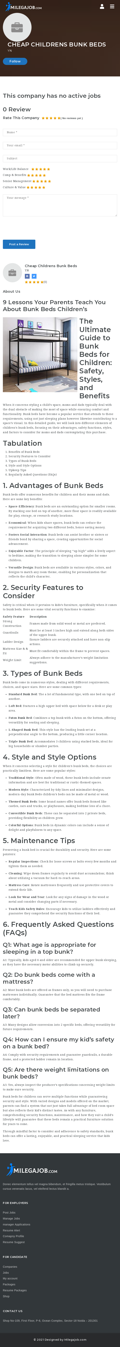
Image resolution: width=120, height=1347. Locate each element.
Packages (9, 1284)
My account (10, 1278)
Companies (10, 1266)
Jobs (6, 1272)
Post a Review (19, 244)
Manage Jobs (11, 1218)
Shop (6, 1296)
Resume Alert (11, 1230)
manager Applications (16, 1224)
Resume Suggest (14, 1242)
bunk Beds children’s (42, 794)
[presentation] (32, 229)
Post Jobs (9, 1212)
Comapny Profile (13, 1236)
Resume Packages (15, 1290)
